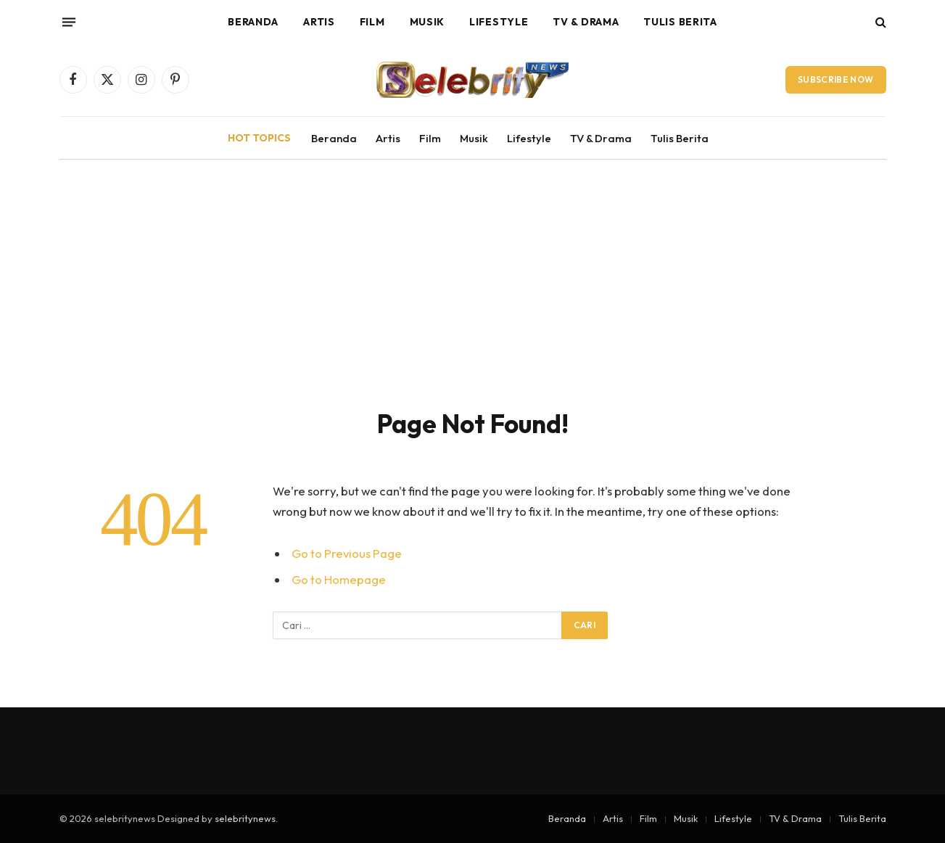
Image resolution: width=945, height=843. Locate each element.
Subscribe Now (836, 79)
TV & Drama (586, 21)
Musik (427, 21)
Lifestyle (498, 21)
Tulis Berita (680, 21)
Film (372, 21)
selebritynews (245, 818)
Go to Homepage (339, 579)
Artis (319, 21)
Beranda (253, 21)
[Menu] (68, 21)
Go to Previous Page (347, 553)
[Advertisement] (472, 298)
